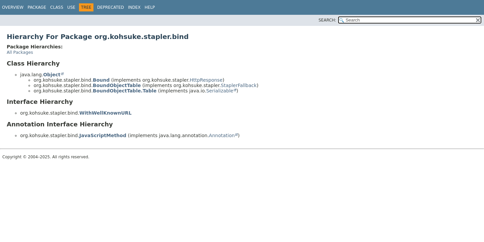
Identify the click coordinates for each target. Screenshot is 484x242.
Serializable (219, 90)
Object (51, 74)
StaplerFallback (239, 85)
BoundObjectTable (117, 85)
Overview (13, 7)
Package (37, 7)
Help (150, 7)
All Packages (20, 52)
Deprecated (110, 7)
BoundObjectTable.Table (125, 90)
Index (134, 7)
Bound (101, 80)
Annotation (222, 135)
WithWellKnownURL (105, 113)
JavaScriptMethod (102, 135)
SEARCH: (327, 20)
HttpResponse (206, 80)
